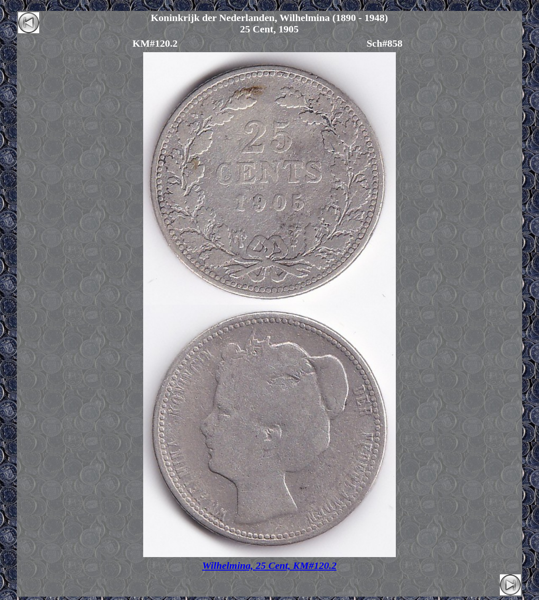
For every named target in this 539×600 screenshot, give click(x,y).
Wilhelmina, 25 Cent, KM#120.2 (269, 565)
